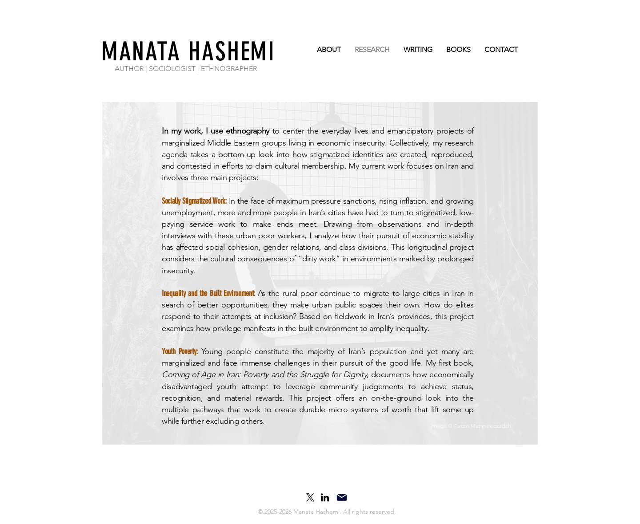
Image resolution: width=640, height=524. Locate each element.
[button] (324, 512)
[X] (310, 497)
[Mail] (342, 497)
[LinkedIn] (325, 497)
